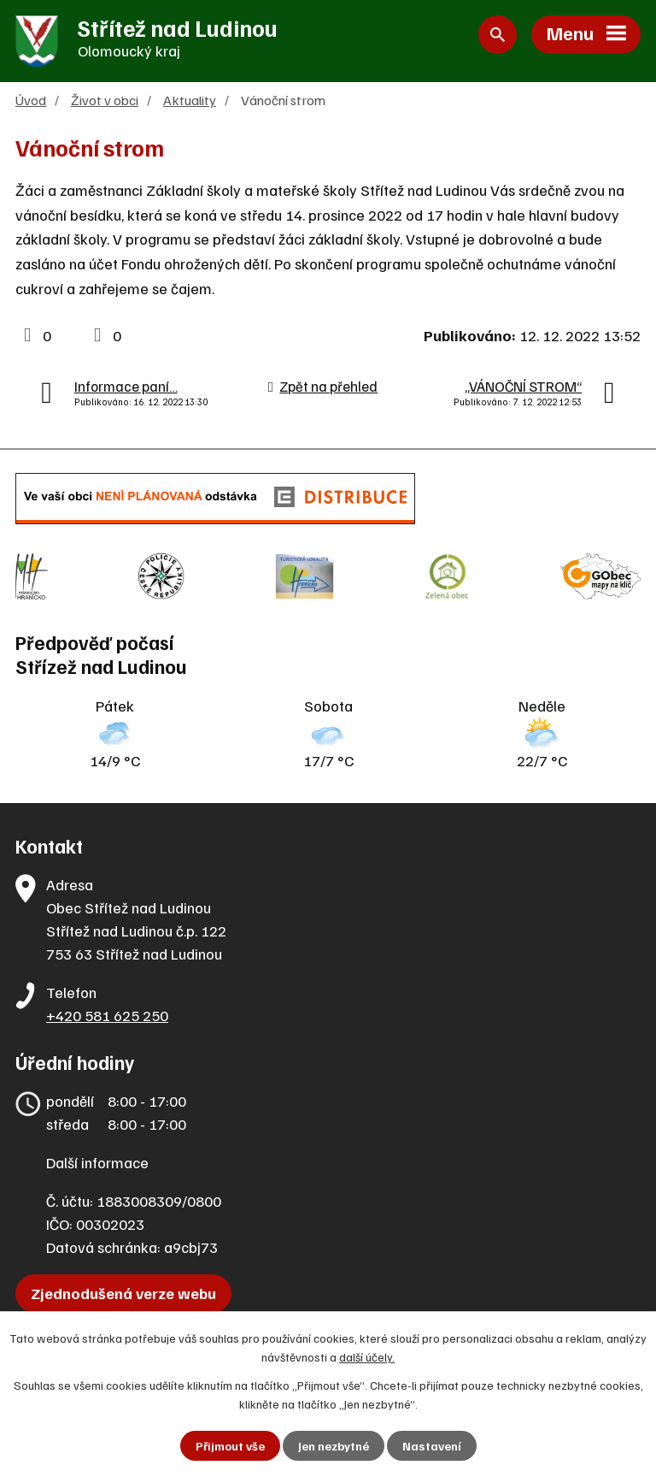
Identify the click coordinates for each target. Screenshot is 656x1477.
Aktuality (189, 100)
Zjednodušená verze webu (123, 1293)
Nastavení (431, 1446)
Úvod (30, 100)
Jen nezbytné (333, 1446)
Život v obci (104, 100)
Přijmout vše (230, 1446)
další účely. (367, 1357)
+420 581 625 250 (107, 1015)
